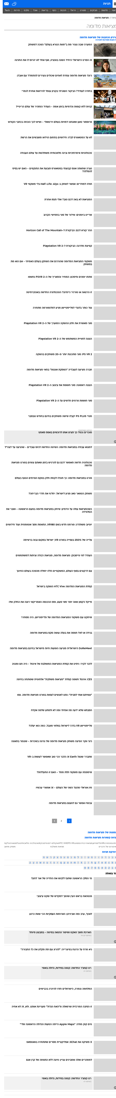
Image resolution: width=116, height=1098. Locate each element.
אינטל (33, 843)
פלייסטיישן (94, 843)
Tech (4, 10)
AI (37, 843)
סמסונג (74, 843)
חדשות (102, 10)
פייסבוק (41, 843)
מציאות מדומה (99, 18)
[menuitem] (102, 10)
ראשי (111, 10)
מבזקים (91, 10)
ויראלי (70, 10)
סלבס (23, 10)
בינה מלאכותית (24, 843)
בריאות (42, 10)
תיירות (14, 10)
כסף (51, 10)
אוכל (32, 10)
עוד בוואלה (109, 873)
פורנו (104, 843)
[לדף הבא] (51, 821)
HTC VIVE (60, 843)
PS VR (68, 843)
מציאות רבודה (84, 843)
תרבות (60, 10)
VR (100, 843)
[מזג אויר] (11, 4)
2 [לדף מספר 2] (58, 821)
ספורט (80, 10)
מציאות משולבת (54, 846)
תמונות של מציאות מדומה (100, 832)
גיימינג (112, 843)
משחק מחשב (7, 846)
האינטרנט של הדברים (105, 846)
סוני (107, 843)
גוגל (16, 843)
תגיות (104, 3)
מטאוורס (10, 843)
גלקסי (4, 843)
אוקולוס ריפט (50, 843)
